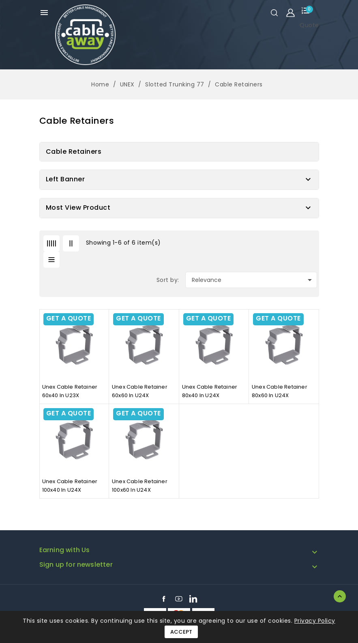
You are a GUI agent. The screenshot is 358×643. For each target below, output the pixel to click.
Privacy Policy (314, 621)
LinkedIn (193, 599)
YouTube (179, 599)
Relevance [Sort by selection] (253, 280)
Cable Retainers (74, 151)
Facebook (164, 599)
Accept (181, 632)
